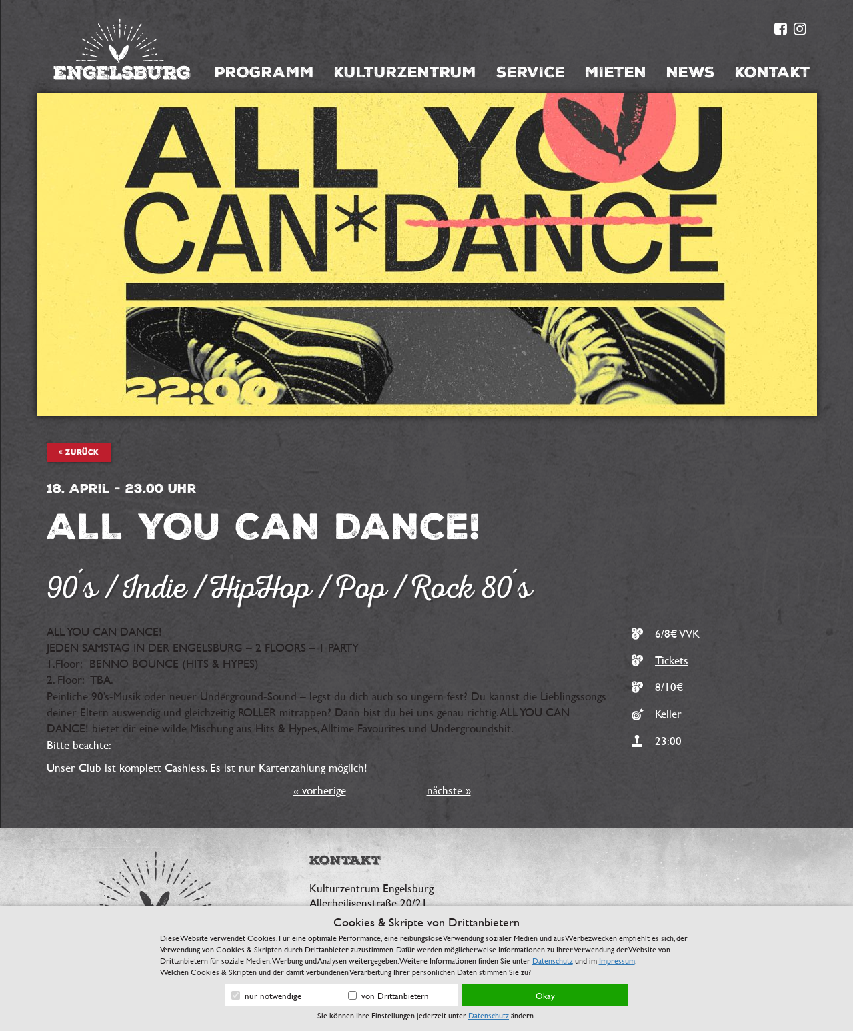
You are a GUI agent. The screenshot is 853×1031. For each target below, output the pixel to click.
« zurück (79, 452)
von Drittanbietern (388, 996)
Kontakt (772, 72)
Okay (545, 996)
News (690, 72)
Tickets (671, 660)
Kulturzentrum (405, 72)
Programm (264, 72)
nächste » (449, 790)
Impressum (617, 960)
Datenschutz (552, 960)
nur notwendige (266, 996)
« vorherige (319, 790)
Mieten (615, 72)
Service (530, 72)
